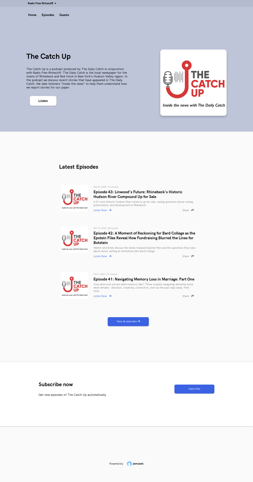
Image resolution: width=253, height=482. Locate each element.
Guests (64, 15)
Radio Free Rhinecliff (41, 3)
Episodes (48, 15)
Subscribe (194, 389)
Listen (43, 101)
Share (188, 210)
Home (32, 15)
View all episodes (128, 321)
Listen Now (102, 210)
